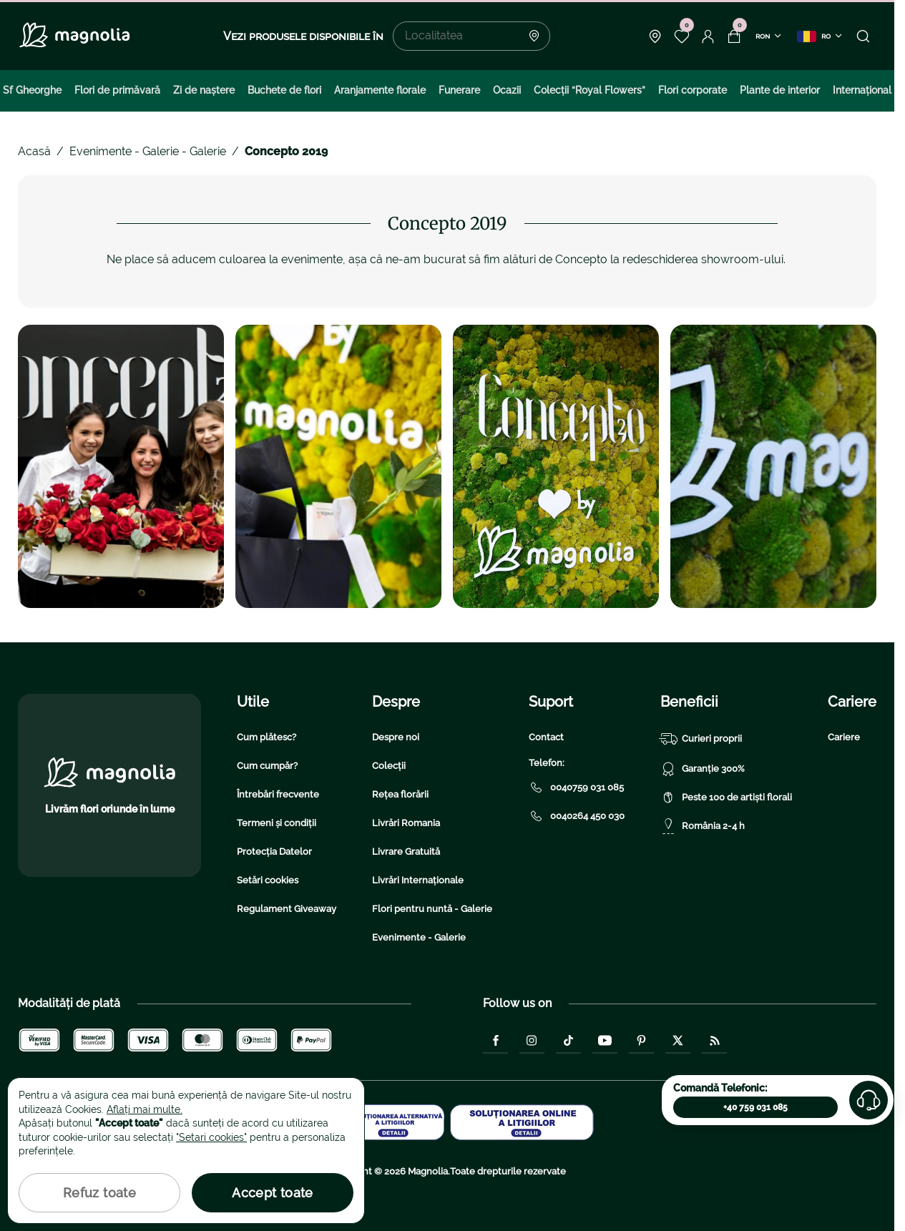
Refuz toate (99, 1192)
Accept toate (272, 1192)
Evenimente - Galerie (419, 937)
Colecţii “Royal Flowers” (589, 90)
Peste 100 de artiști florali (726, 797)
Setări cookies (267, 880)
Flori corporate (692, 90)
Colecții (389, 765)
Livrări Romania (406, 823)
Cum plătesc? (266, 737)
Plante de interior (780, 90)
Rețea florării (400, 794)
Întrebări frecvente (278, 794)
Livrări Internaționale (418, 880)
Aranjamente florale (380, 90)
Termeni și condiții (276, 823)
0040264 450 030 (577, 816)
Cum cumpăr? (267, 765)
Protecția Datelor (274, 851)
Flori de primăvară (117, 90)
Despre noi (395, 737)
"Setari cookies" (211, 1137)
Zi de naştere (204, 90)
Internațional (862, 90)
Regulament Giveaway (286, 908)
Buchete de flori (284, 90)
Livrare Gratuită (406, 851)
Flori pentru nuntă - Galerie (432, 908)
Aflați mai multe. (144, 1109)
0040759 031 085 (576, 787)
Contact (546, 737)
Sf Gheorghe (32, 90)
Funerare (459, 90)
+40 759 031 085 (755, 1107)
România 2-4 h (702, 826)
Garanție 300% (702, 769)
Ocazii (507, 90)
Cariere (844, 737)
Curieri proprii (701, 739)
